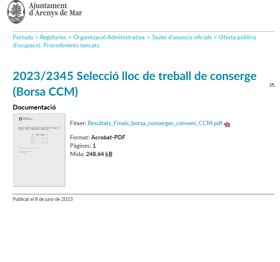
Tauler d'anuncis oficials (182, 37)
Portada (23, 37)
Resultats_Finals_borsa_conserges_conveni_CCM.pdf (155, 123)
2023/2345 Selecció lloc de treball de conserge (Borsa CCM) (135, 83)
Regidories (53, 37)
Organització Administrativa (109, 37)
